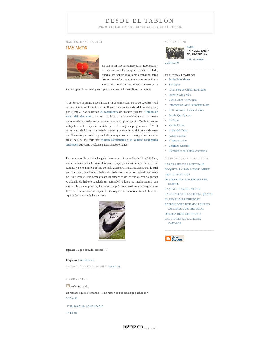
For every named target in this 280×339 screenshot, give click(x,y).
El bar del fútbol (178, 130)
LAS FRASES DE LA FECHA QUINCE (189, 194)
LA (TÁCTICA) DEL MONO (182, 189)
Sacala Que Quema (180, 115)
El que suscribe (178, 140)
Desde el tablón (139, 20)
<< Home (71, 312)
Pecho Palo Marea (179, 79)
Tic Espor (174, 84)
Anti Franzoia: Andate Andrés (186, 110)
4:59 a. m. (115, 266)
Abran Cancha (177, 135)
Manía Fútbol (176, 125)
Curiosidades (86, 260)
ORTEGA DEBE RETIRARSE (183, 213)
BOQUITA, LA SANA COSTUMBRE (187, 169)
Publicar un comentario (85, 306)
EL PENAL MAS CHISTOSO (182, 199)
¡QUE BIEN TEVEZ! (177, 174)
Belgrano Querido (179, 145)
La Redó (174, 120)
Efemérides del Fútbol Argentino (188, 150)
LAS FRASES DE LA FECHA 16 (184, 164)
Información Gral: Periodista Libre (189, 104)
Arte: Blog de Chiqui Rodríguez (187, 89)
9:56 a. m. (72, 298)
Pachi (191, 47)
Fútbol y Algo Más (180, 94)
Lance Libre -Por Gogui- (183, 99)
